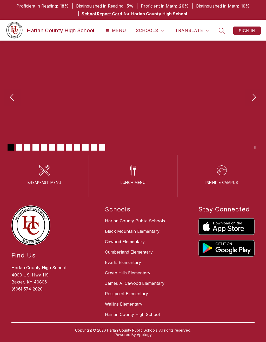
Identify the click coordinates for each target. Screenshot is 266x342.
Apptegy (144, 334)
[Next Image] (253, 98)
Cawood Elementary (125, 241)
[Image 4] (35, 147)
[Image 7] (60, 147)
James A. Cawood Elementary (134, 283)
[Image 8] (69, 147)
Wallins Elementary (123, 304)
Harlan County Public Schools (135, 220)
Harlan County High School (132, 314)
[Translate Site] (192, 30)
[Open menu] (115, 30)
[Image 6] (52, 147)
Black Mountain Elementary (132, 231)
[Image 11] (94, 147)
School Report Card (102, 13)
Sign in (247, 30)
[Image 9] (77, 147)
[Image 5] (44, 147)
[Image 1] (11, 147)
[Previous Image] (12, 98)
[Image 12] (102, 147)
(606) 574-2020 (27, 289)
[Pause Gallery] (255, 147)
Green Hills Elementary (127, 272)
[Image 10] (85, 147)
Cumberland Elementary (129, 252)
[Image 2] (19, 147)
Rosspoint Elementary (126, 293)
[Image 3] (27, 147)
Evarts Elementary (123, 262)
